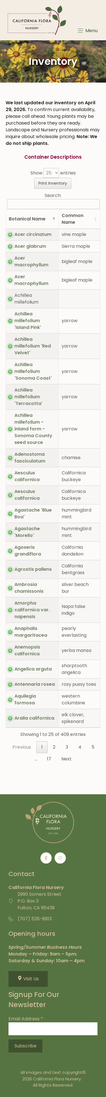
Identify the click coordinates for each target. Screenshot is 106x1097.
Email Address (25, 1019)
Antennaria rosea (34, 684)
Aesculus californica (27, 476)
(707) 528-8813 (35, 918)
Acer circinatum (32, 234)
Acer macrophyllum (31, 261)
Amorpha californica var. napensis (32, 610)
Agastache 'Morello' (27, 532)
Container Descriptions (53, 157)
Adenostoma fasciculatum (29, 457)
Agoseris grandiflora (27, 550)
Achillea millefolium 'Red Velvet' (32, 346)
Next (66, 759)
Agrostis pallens (33, 569)
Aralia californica (34, 718)
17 (49, 759)
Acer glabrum (30, 246)
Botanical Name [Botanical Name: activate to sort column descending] (27, 219)
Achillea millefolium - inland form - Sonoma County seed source (33, 429)
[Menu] (87, 30)
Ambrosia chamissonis (29, 587)
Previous (21, 747)
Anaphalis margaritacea (30, 631)
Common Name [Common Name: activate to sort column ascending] (72, 218)
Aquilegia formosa (25, 699)
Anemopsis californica (27, 650)
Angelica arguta (33, 669)
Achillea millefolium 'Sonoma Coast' (33, 371)
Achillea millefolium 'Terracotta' (28, 397)
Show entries (53, 173)
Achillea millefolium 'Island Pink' (27, 321)
